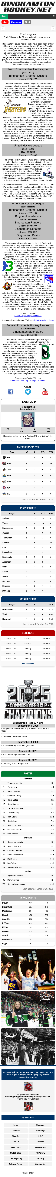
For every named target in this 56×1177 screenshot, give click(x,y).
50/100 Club (15, 1153)
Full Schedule (28, 663)
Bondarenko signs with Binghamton (18, 745)
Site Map (40, 1158)
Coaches (16, 1130)
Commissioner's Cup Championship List (27, 380)
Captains (40, 1125)
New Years (15, 1147)
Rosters (40, 1142)
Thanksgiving (15, 1158)
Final (27, 22)
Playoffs (15, 1136)
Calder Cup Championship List (28, 316)
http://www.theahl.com (44, 320)
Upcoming (16, 22)
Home (3, 16)
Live (5, 22)
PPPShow (40, 1153)
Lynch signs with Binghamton (15, 763)
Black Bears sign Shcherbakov (16, 754)
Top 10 (16, 1142)
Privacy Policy (15, 1164)
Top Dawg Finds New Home (15, 736)
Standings (40, 1130)
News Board (40, 1147)
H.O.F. (40, 1136)
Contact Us (40, 1164)
